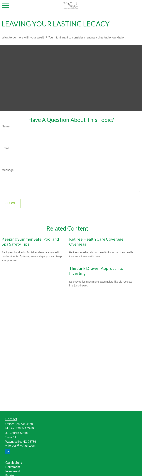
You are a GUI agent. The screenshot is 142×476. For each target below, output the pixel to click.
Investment (12, 471)
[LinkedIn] (7, 451)
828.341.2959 (25, 428)
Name (6, 126)
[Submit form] (11, 203)
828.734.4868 (24, 424)
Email (5, 148)
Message (8, 170)
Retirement (12, 467)
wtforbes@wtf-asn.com (20, 445)
